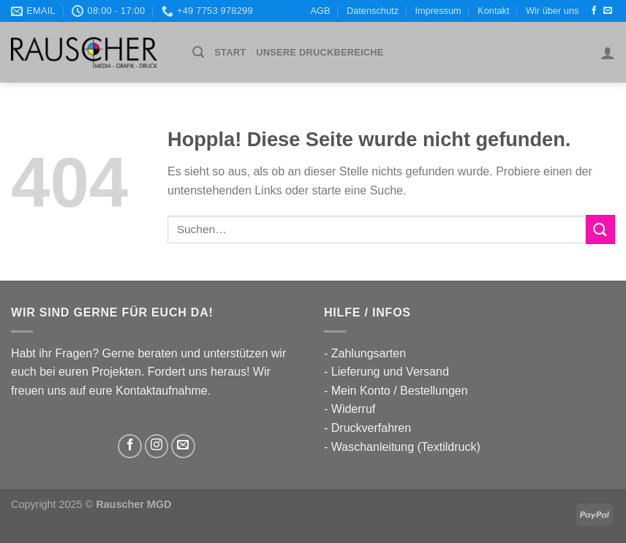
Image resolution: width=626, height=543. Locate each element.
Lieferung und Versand (390, 371)
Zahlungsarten (368, 353)
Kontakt (493, 10)
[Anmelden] (607, 53)
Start (230, 52)
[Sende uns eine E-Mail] (607, 11)
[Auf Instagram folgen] (157, 446)
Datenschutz (373, 10)
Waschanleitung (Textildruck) (405, 447)
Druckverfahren (371, 428)
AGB (321, 10)
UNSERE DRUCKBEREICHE (319, 52)
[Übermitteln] (600, 229)
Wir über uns (552, 10)
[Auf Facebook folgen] (593, 11)
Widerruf (353, 409)
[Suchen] (198, 52)
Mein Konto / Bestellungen (399, 390)
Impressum (438, 10)
